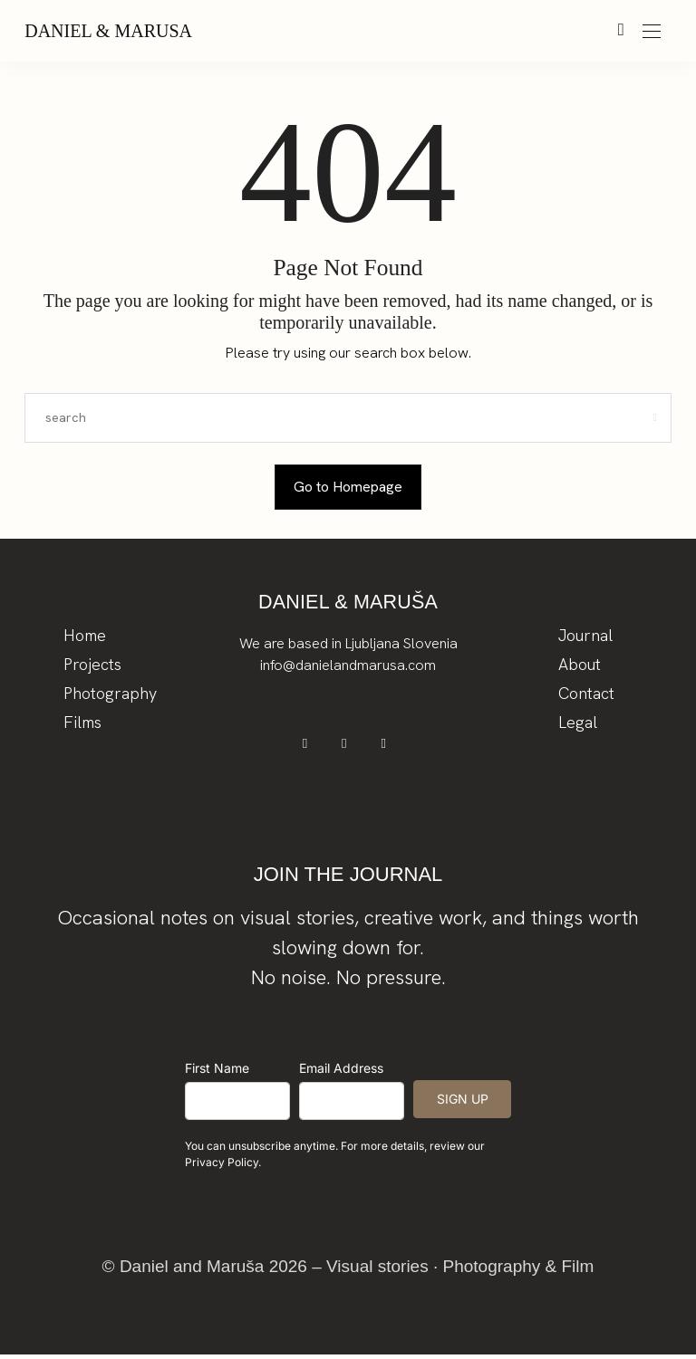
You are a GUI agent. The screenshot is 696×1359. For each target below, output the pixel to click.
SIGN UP (462, 1103)
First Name (217, 1072)
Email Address (341, 1072)
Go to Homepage (348, 486)
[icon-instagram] (348, 746)
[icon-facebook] (312, 746)
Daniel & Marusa (108, 31)
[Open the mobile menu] (652, 32)
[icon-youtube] (384, 746)
